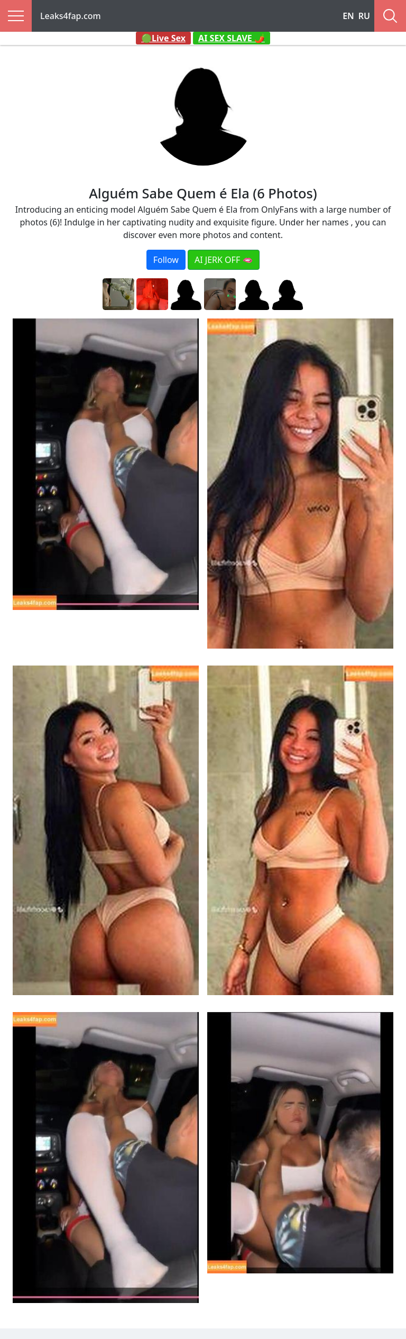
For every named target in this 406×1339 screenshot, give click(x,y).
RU (364, 16)
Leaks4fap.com (70, 16)
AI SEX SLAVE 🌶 (231, 38)
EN (348, 16)
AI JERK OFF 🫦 (224, 260)
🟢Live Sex (163, 38)
